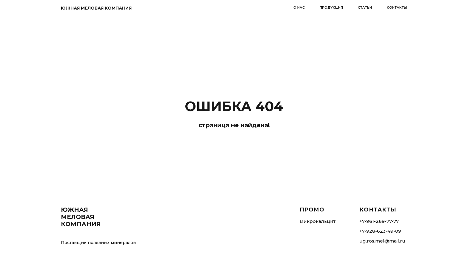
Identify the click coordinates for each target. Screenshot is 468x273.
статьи (365, 7)
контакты (397, 7)
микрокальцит (317, 221)
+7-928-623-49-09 (380, 231)
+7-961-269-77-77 (379, 221)
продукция (331, 7)
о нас (299, 7)
